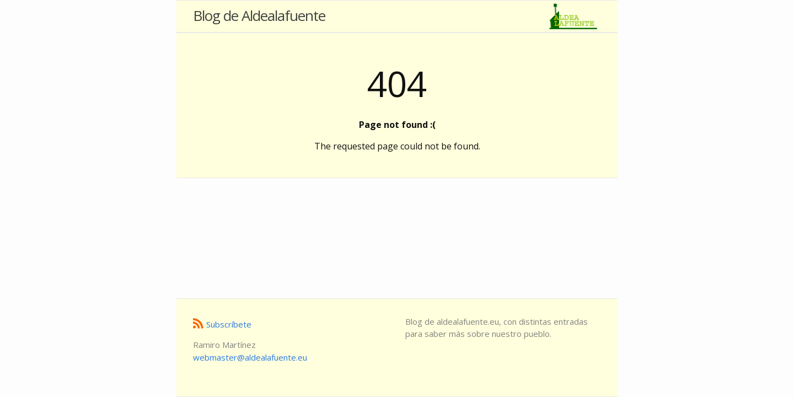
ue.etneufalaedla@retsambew (250, 357)
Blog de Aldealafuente (259, 15)
